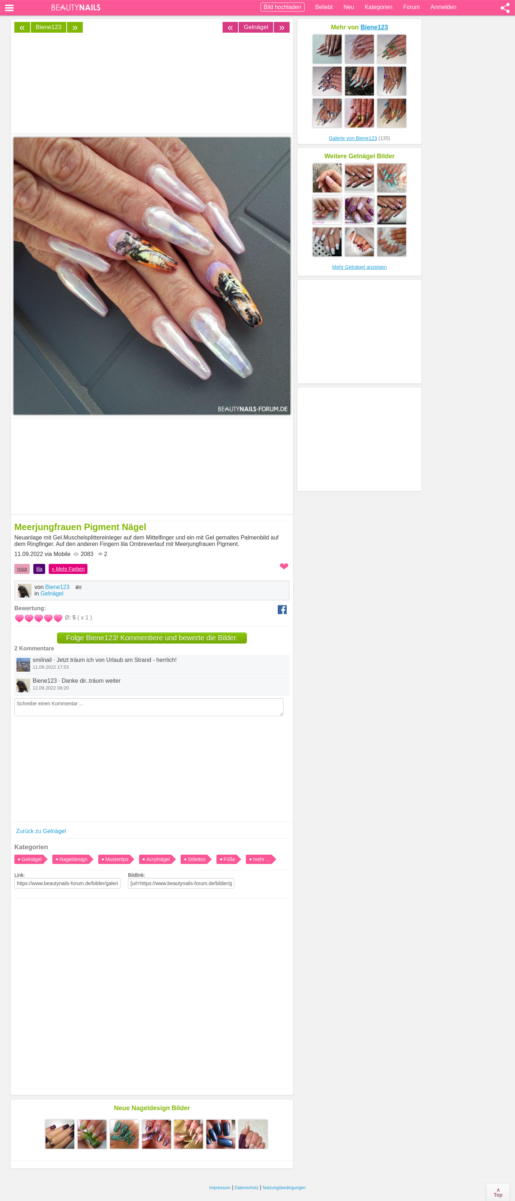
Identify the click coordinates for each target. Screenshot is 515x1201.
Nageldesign (73, 859)
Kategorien (378, 7)
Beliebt (324, 7)
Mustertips (117, 859)
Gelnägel (256, 27)
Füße (229, 859)
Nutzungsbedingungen (284, 1187)
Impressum (219, 1187)
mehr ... (261, 859)
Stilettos (197, 859)
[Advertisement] (152, 986)
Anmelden (443, 7)
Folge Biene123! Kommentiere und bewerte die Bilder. (152, 638)
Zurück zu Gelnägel (41, 831)
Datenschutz (247, 1187)
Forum (411, 7)
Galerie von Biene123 (353, 138)
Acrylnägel (158, 859)
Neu (348, 7)
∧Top (497, 1192)
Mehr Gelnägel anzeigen (359, 267)
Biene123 (49, 27)
